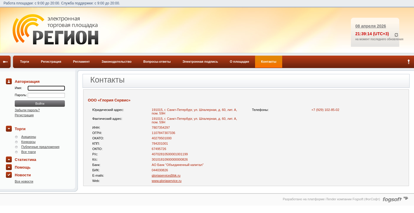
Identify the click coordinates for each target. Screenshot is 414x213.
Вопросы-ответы (157, 61)
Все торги (28, 152)
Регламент (81, 61)
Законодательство (117, 61)
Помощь (22, 167)
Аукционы (28, 136)
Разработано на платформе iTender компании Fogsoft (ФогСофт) (331, 199)
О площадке (239, 61)
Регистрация (51, 61)
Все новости (24, 181)
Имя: (18, 88)
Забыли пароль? (27, 110)
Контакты (268, 61)
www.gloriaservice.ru (167, 181)
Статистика (25, 159)
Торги (24, 61)
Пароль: (21, 95)
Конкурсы (28, 141)
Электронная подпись (200, 61)
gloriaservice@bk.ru (166, 175)
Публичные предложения (40, 147)
